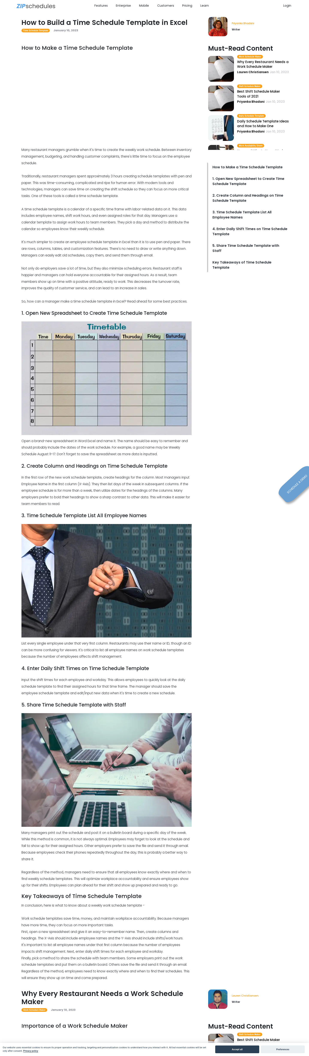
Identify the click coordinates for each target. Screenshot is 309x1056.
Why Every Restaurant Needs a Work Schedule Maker (263, 64)
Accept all (237, 1049)
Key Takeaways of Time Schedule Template (241, 265)
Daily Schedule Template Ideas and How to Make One (263, 123)
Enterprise (123, 5)
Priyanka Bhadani (243, 23)
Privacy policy (30, 1051)
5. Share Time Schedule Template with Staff (245, 248)
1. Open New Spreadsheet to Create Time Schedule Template (248, 181)
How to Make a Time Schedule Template (247, 167)
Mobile (144, 5)
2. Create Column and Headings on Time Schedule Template (247, 198)
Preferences (282, 1049)
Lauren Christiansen (245, 995)
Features (101, 5)
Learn (204, 5)
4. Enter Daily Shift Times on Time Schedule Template (249, 231)
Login (287, 5)
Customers (165, 5)
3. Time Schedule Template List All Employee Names (241, 215)
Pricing (187, 5)
